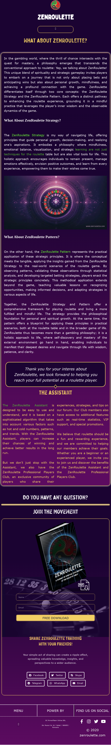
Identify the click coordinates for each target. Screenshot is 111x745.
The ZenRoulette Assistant (25, 405)
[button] (55, 28)
